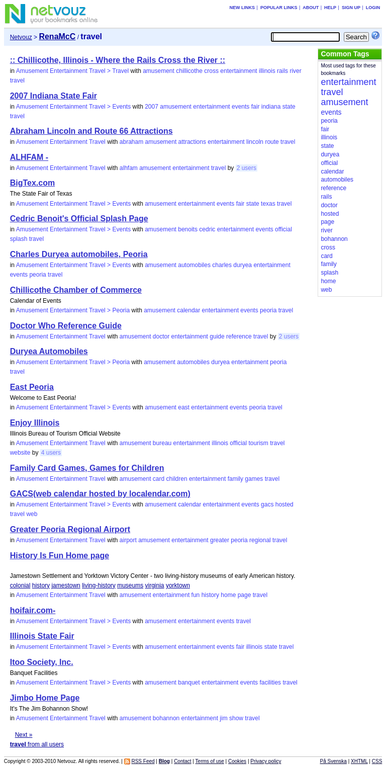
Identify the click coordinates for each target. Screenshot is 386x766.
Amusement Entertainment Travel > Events (73, 106)
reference (239, 336)
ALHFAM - (29, 157)
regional (260, 540)
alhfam (129, 168)
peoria (37, 274)
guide (217, 336)
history (41, 585)
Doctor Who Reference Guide (66, 325)
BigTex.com (32, 183)
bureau (162, 443)
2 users (246, 168)
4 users (51, 452)
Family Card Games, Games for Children (87, 468)
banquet (189, 682)
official (283, 229)
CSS (377, 761)
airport (128, 540)
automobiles (194, 265)
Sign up (351, 7)
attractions (192, 141)
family (235, 478)
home (228, 595)
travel (17, 80)
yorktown (178, 585)
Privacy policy (265, 761)
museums (130, 585)
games (254, 478)
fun (195, 595)
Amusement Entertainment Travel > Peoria (73, 310)
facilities (270, 682)
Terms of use (210, 761)
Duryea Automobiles (49, 351)
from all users (37, 744)
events (240, 106)
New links (242, 7)
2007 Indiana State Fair (53, 96)
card (158, 478)
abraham (131, 141)
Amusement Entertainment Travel (61, 141)
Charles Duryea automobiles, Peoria (79, 254)
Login (373, 7)
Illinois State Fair (42, 636)
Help (330, 7)
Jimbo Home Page (45, 698)
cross (211, 70)
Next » (24, 734)
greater (219, 540)
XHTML (359, 761)
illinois (267, 70)
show (236, 718)
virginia (154, 585)
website (20, 452)
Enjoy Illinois (35, 422)
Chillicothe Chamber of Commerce (76, 290)
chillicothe (189, 70)
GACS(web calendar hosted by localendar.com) (100, 493)
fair (255, 106)
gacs (267, 504)
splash (19, 238)
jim (223, 718)
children (176, 478)
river (295, 70)
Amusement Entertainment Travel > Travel (72, 70)
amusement (158, 70)
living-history (99, 585)
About (311, 7)
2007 (151, 106)
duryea (242, 265)
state (289, 106)
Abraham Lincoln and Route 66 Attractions (91, 131)
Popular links (279, 7)
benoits (188, 229)
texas (268, 203)
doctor (161, 336)
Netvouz (21, 37)
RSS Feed (142, 761)
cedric (207, 229)
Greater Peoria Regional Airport (70, 529)
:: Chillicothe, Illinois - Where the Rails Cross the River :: (118, 60)
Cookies (237, 761)
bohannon (166, 718)
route (271, 141)
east (183, 407)
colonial (20, 585)
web (31, 514)
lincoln (254, 141)
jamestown (65, 585)
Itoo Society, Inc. (41, 662)
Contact (182, 761)
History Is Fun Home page (59, 555)
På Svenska (333, 761)
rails (282, 70)
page (244, 595)
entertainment (238, 70)
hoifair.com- (33, 610)
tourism (258, 443)
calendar (188, 310)
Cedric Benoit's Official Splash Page (79, 218)
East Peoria (32, 387)
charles (222, 265)
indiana (271, 106)
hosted (284, 504)
